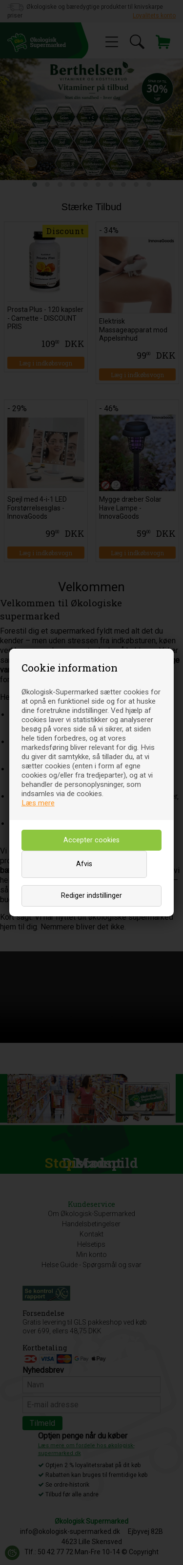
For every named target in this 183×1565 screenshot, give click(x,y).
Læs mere (38, 803)
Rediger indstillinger (91, 896)
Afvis (84, 864)
